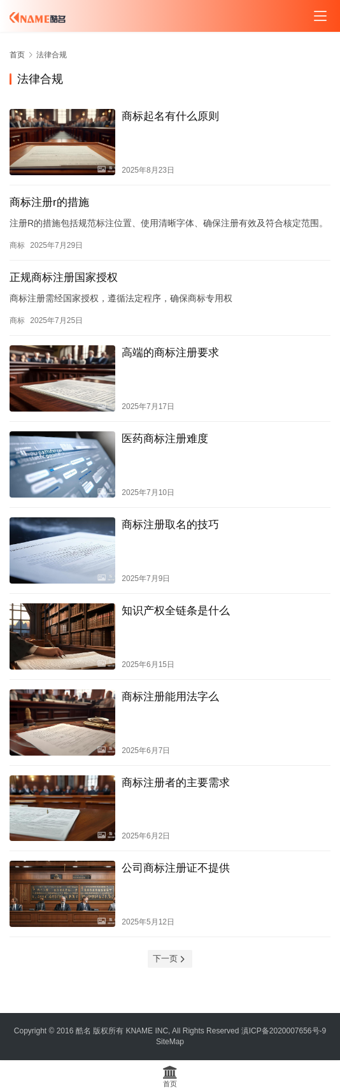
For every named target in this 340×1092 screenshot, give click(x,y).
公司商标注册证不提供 (176, 868)
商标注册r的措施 (49, 202)
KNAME (139, 1030)
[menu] (320, 15)
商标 (17, 245)
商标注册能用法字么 (170, 697)
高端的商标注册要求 (170, 353)
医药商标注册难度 (165, 439)
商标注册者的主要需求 (176, 783)
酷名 (83, 1030)
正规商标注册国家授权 (64, 277)
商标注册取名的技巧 (170, 525)
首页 (17, 54)
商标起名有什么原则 (170, 116)
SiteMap (170, 1041)
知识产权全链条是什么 (176, 611)
